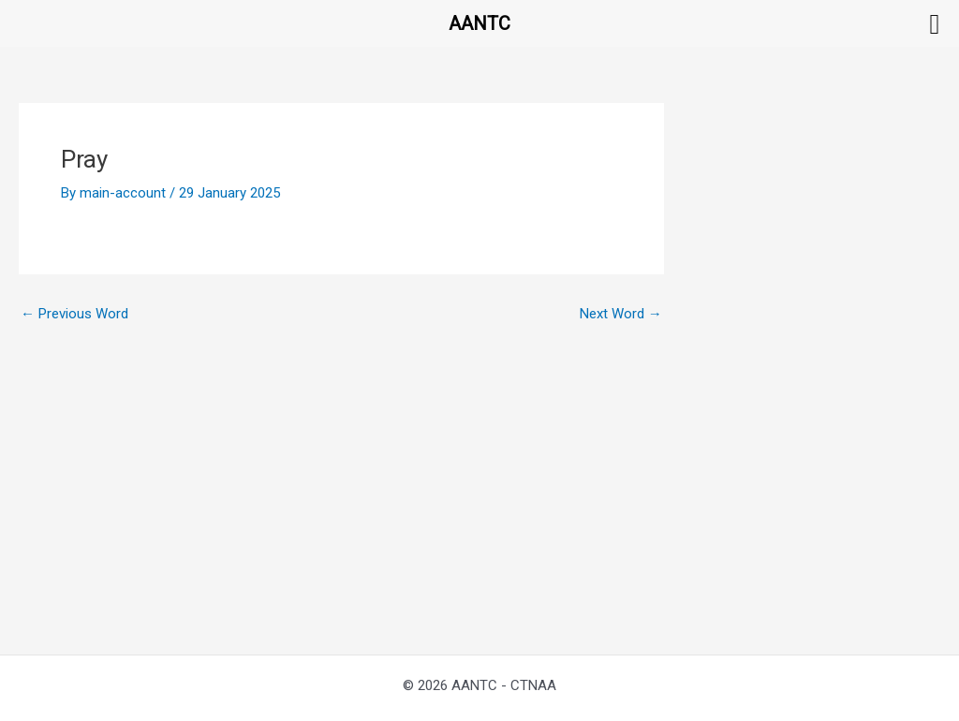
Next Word (621, 314)
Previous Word (74, 314)
